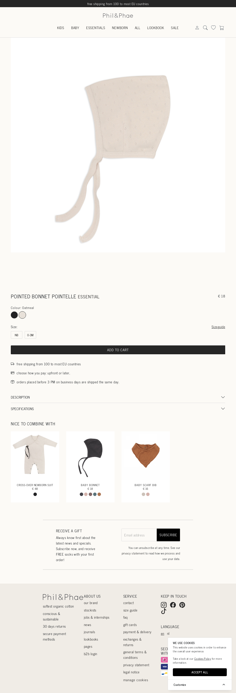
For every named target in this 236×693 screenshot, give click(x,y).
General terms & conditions (135, 654)
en (162, 633)
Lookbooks (91, 639)
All (137, 27)
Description (20, 397)
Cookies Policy (202, 658)
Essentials (95, 27)
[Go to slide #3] (140, 269)
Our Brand (91, 602)
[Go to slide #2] (118, 269)
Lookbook (155, 27)
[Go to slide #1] (95, 269)
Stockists (90, 610)
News (87, 624)
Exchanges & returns (132, 642)
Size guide (130, 610)
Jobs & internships (96, 617)
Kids (60, 27)
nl (168, 633)
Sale (175, 27)
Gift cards (130, 624)
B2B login (90, 654)
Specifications (22, 409)
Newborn (120, 27)
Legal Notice (131, 672)
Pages (88, 646)
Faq (125, 617)
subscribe (168, 535)
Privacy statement (136, 665)
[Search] (197, 28)
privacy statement (133, 553)
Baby (75, 27)
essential (88, 296)
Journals (89, 632)
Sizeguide (218, 327)
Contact (128, 602)
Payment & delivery (137, 632)
